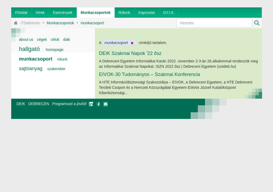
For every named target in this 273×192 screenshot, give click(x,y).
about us (26, 39)
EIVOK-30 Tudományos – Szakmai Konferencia (149, 74)
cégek (42, 39)
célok (55, 39)
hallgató (29, 49)
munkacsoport (92, 23)
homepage (54, 49)
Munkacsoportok (60, 23)
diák (66, 39)
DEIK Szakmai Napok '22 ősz (130, 53)
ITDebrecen (30, 23)
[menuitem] (21, 12)
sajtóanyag (30, 68)
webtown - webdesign (244, 109)
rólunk (62, 59)
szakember (56, 69)
